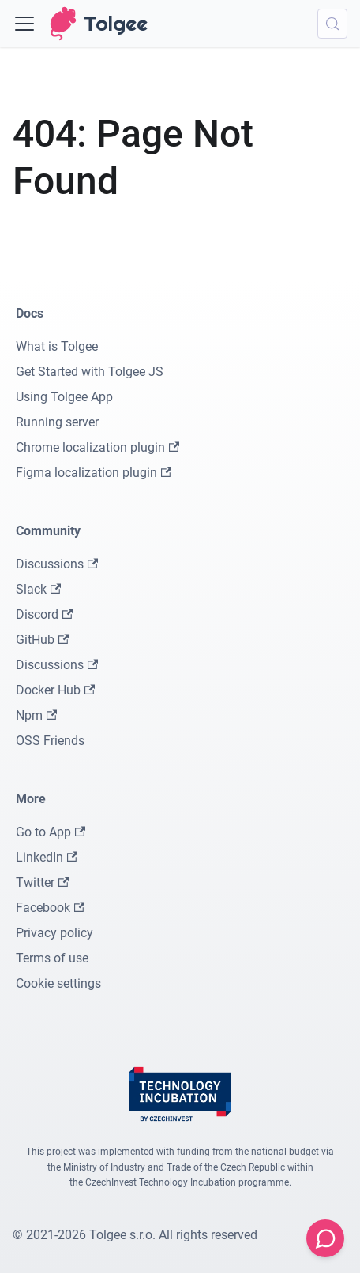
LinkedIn (46, 857)
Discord (44, 614)
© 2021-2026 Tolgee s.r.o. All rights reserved (135, 1234)
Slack (38, 589)
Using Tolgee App (64, 396)
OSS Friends (50, 740)
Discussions (57, 563)
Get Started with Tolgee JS (89, 371)
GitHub (42, 639)
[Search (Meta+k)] (332, 24)
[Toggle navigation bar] (24, 23)
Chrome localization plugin (97, 447)
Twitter (42, 882)
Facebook (50, 907)
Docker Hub (55, 690)
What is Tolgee (57, 346)
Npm (36, 715)
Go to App (50, 831)
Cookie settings (58, 983)
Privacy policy (54, 932)
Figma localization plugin (93, 472)
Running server (57, 422)
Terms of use (52, 958)
